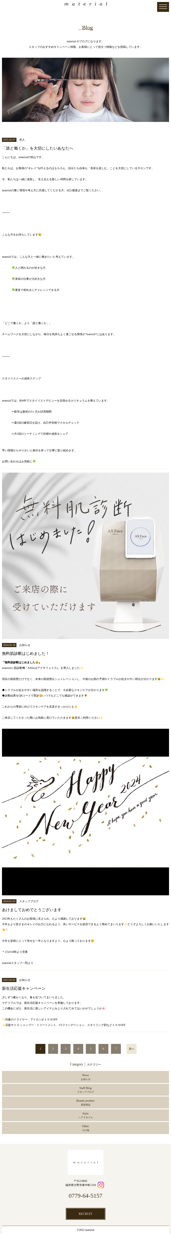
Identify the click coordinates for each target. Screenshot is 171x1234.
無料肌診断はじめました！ (26, 653)
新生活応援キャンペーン (24, 988)
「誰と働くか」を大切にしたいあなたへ (37, 148)
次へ (131, 1048)
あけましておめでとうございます (31, 910)
